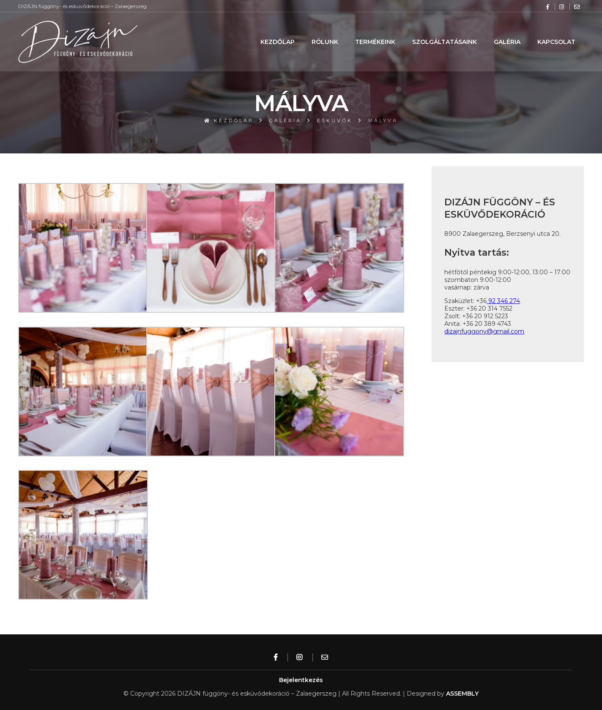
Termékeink (375, 42)
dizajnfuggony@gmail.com (484, 331)
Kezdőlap (277, 42)
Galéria (507, 42)
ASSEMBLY (462, 693)
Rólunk (325, 42)
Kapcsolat (556, 42)
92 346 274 (503, 301)
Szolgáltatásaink (444, 42)
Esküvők (335, 120)
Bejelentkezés (301, 680)
